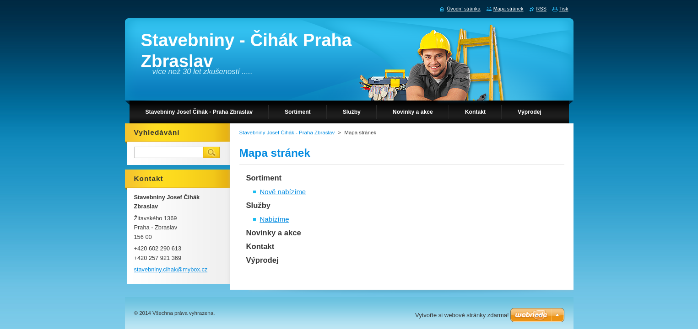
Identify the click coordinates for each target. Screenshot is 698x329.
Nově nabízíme (283, 192)
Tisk (563, 8)
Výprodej (262, 260)
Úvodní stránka (463, 8)
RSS (541, 8)
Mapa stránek (508, 8)
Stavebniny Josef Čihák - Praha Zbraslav (287, 132)
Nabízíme (274, 219)
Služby (258, 205)
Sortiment (264, 178)
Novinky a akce (273, 232)
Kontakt (260, 246)
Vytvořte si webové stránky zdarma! (462, 315)
